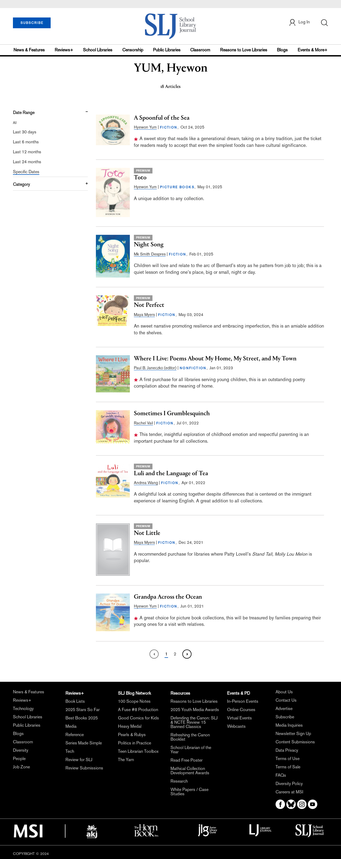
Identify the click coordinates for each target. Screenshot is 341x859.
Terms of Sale (288, 766)
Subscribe (285, 716)
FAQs (281, 775)
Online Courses (241, 709)
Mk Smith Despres (150, 254)
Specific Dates (26, 171)
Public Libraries (166, 49)
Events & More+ (313, 49)
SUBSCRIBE (31, 23)
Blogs (282, 49)
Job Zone (21, 766)
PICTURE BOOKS (177, 187)
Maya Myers (144, 314)
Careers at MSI (289, 791)
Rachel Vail (143, 423)
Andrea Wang (146, 482)
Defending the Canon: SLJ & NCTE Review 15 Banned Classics (194, 722)
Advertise (284, 708)
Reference (74, 734)
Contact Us (286, 700)
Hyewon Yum (145, 127)
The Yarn (126, 759)
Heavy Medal (129, 726)
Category (21, 184)
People (19, 758)
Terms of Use (288, 758)
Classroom (200, 49)
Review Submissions (84, 768)
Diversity (20, 750)
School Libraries (97, 49)
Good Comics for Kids (138, 717)
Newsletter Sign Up (293, 733)
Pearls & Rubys (132, 734)
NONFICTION (193, 368)
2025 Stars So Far (82, 709)
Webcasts (236, 726)
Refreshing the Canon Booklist (190, 737)
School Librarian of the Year (190, 749)
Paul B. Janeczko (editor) (155, 367)
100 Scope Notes (134, 701)
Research (179, 781)
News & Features (29, 49)
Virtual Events (239, 717)
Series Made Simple (83, 743)
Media (70, 726)
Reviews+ (64, 49)
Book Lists (75, 701)
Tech (69, 751)
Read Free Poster (186, 760)
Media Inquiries (289, 725)
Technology (23, 708)
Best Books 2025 (81, 717)
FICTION (169, 127)
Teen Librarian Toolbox (138, 751)
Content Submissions (295, 741)
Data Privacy (287, 750)
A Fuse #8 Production (138, 709)
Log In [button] (299, 22)
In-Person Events (242, 701)
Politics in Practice (134, 743)
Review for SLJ (78, 759)
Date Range (23, 112)
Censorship (132, 49)
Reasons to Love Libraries (243, 49)
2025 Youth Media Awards (194, 709)
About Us (284, 691)
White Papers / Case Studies (189, 791)
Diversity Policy (289, 783)
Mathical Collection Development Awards (189, 770)
